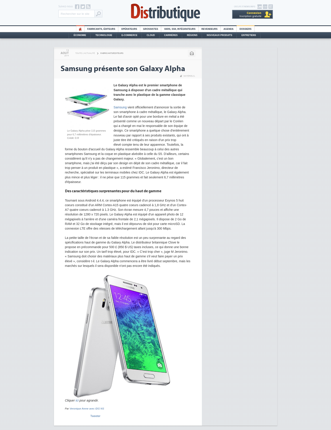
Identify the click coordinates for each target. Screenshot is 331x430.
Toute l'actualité (85, 53)
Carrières (171, 35)
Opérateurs (129, 29)
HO (80, 29)
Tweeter (95, 416)
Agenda (228, 29)
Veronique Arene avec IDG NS (87, 408)
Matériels (189, 76)
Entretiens (248, 35)
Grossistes (150, 29)
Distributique (165, 12)
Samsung (120, 107)
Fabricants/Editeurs (111, 53)
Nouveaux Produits (219, 35)
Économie (80, 35)
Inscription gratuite (250, 14)
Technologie (103, 35)
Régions (192, 35)
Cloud (151, 35)
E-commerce (129, 35)
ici (77, 400)
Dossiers (245, 29)
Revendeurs (209, 29)
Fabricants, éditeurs (101, 29)
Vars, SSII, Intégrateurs (179, 29)
